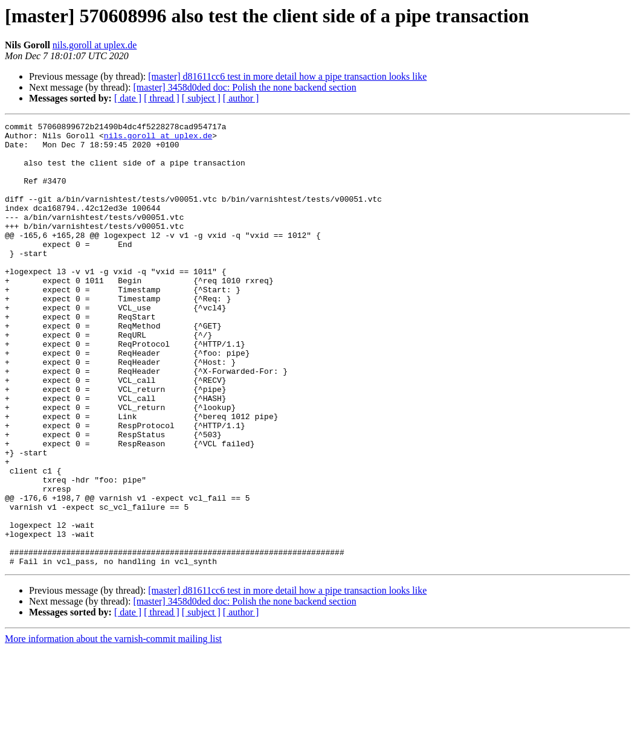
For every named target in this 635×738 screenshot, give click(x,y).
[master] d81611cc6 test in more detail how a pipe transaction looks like (287, 76)
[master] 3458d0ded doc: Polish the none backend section (244, 87)
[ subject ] (201, 98)
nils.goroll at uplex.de (95, 45)
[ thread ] (161, 98)
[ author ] (241, 98)
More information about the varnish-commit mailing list (113, 727)
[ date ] (127, 98)
